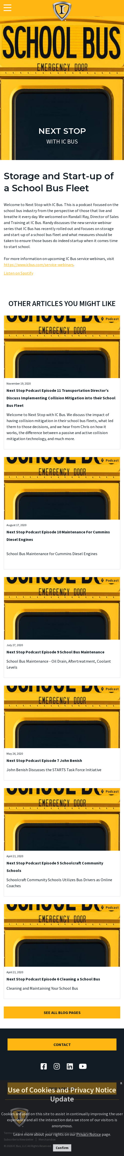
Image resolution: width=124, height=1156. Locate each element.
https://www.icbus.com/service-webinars (39, 264)
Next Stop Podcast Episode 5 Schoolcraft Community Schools (55, 866)
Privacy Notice (88, 1134)
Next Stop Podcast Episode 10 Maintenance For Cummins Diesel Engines (58, 535)
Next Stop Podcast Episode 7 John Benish (44, 760)
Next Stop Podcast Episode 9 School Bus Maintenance (55, 651)
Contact (62, 1044)
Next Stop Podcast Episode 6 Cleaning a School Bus (53, 978)
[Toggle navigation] (7, 8)
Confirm (62, 1148)
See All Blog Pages (62, 1012)
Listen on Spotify (18, 273)
